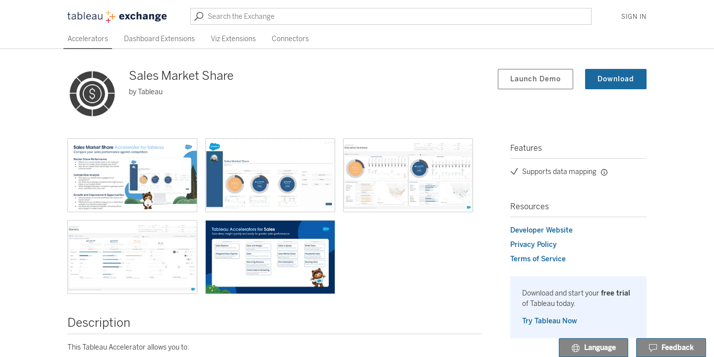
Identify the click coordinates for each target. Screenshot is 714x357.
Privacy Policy (533, 244)
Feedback (671, 348)
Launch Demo (535, 79)
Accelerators (87, 39)
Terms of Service (538, 259)
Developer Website (541, 230)
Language (593, 348)
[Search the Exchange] (391, 16)
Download (615, 79)
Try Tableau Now (549, 321)
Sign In (634, 16)
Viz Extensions (233, 39)
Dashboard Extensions (159, 39)
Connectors (290, 39)
